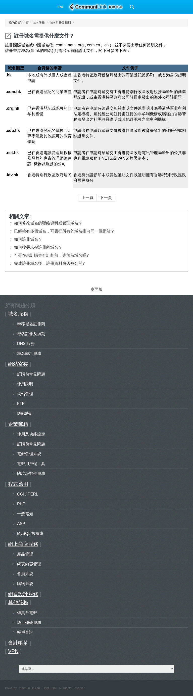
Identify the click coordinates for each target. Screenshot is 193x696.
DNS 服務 (26, 343)
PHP (21, 504)
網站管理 (25, 394)
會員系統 (25, 574)
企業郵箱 (18, 424)
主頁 (26, 22)
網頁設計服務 (23, 594)
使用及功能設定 (31, 434)
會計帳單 (18, 643)
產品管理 (25, 554)
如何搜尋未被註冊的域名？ (38, 247)
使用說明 (25, 384)
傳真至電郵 (27, 613)
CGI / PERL (27, 494)
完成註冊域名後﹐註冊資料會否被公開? (49, 263)
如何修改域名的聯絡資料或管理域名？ (48, 223)
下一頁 (106, 197)
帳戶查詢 (25, 632)
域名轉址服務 (29, 353)
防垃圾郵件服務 (31, 473)
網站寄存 (18, 364)
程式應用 (18, 484)
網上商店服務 (23, 544)
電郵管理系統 (29, 454)
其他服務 (18, 602)
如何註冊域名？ (28, 239)
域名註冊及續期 (60, 22)
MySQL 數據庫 (30, 533)
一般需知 (25, 514)
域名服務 (39, 22)
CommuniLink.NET (30, 688)
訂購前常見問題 (31, 374)
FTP (21, 403)
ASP (21, 523)
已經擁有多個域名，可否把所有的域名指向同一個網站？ (64, 231)
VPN (13, 651)
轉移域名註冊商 (31, 324)
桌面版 (96, 289)
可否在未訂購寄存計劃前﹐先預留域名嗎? (51, 255)
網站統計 (25, 413)
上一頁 (87, 197)
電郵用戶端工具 (31, 463)
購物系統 (25, 584)
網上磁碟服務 (29, 622)
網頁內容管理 (29, 564)
